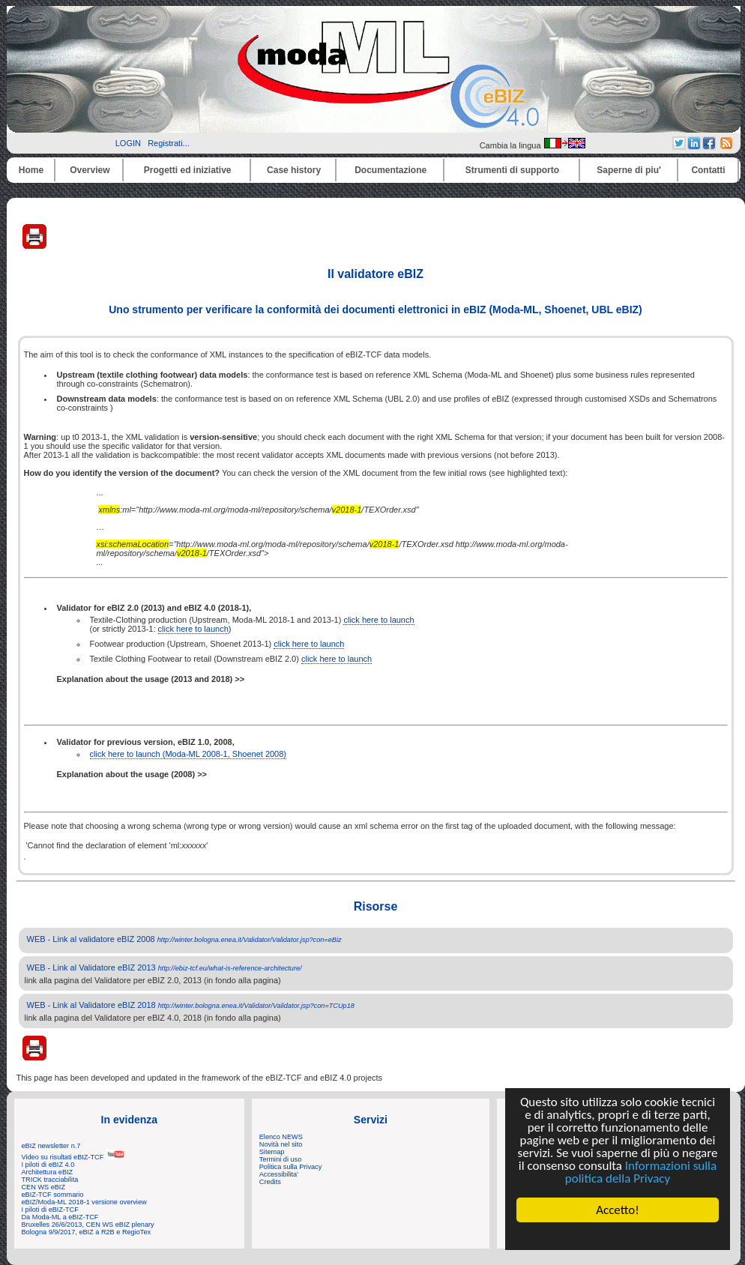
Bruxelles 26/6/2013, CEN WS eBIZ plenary (88, 1224)
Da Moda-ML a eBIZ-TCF (60, 1217)
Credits (270, 1182)
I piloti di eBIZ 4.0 (48, 1164)
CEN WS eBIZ (44, 1187)
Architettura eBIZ (47, 1172)
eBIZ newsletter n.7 (51, 1146)
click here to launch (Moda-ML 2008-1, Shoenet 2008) (188, 753)
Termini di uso (280, 1159)
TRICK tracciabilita (50, 1179)
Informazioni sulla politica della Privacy (641, 1172)
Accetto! (617, 1210)
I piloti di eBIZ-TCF (50, 1209)
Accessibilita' (278, 1174)
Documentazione (390, 170)
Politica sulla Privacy (290, 1167)
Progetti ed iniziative (188, 170)
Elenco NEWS (281, 1137)
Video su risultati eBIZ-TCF (73, 1157)
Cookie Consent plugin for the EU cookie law (617, 1236)
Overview (89, 170)
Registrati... (169, 143)
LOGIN (128, 143)
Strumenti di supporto (512, 170)
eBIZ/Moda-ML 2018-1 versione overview (84, 1202)
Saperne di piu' (629, 170)
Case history (294, 170)
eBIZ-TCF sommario (53, 1194)
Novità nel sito (281, 1144)
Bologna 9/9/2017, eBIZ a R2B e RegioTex (86, 1232)
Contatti (708, 170)
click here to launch (378, 619)
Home (31, 170)
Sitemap (272, 1152)
